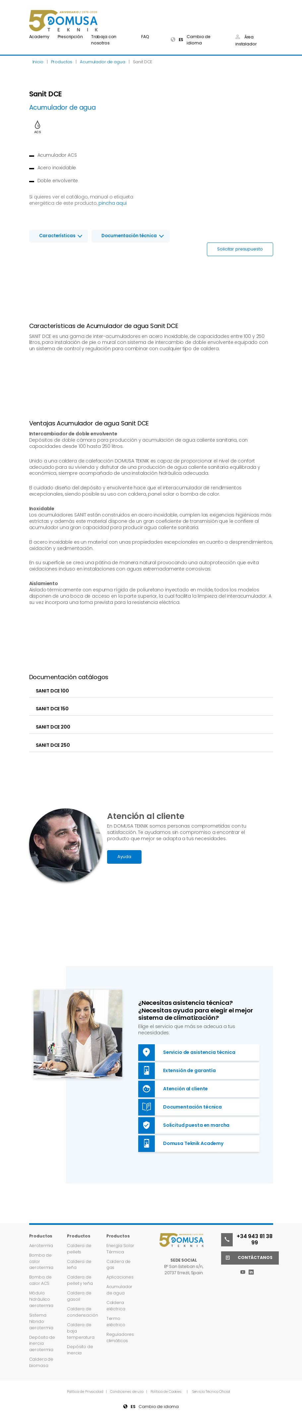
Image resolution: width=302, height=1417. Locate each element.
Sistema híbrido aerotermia (41, 1321)
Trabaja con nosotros (103, 40)
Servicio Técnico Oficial (211, 1391)
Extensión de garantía (177, 1071)
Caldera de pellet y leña (79, 1280)
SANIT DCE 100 (52, 690)
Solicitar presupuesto (240, 249)
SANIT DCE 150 (52, 708)
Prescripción (70, 36)
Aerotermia (41, 1245)
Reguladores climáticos (120, 1337)
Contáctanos (246, 1258)
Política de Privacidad (85, 1391)
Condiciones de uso (127, 1391)
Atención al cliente (173, 1089)
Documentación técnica (128, 236)
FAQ (145, 36)
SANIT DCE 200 (53, 727)
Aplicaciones (120, 1277)
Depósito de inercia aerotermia (42, 1344)
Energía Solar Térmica (120, 1249)
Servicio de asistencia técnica (186, 1052)
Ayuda (124, 856)
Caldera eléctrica (115, 1306)
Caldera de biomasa (41, 1362)
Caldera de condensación (82, 1312)
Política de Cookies (166, 1391)
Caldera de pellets (79, 1249)
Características (57, 236)
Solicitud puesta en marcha (183, 1125)
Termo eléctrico (115, 1322)
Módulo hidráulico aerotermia (41, 1299)
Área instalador (246, 40)
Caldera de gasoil (79, 1296)
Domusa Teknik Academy (180, 1143)
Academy (39, 36)
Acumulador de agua (119, 1290)
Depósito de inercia (80, 1350)
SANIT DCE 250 (53, 745)
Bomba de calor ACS (40, 1280)
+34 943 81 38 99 (246, 1239)
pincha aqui (112, 203)
